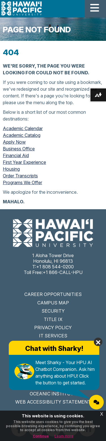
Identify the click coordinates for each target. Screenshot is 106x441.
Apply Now (14, 142)
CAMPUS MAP (53, 303)
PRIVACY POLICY (53, 327)
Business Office (19, 149)
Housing (11, 169)
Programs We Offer (22, 182)
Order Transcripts (20, 176)
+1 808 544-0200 (55, 267)
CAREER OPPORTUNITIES (53, 294)
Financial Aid (16, 155)
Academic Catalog (21, 135)
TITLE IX (53, 319)
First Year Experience (24, 162)
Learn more (64, 436)
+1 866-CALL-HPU (63, 272)
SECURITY (53, 311)
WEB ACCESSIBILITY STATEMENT (53, 402)
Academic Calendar (23, 128)
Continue (41, 436)
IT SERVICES (53, 335)
